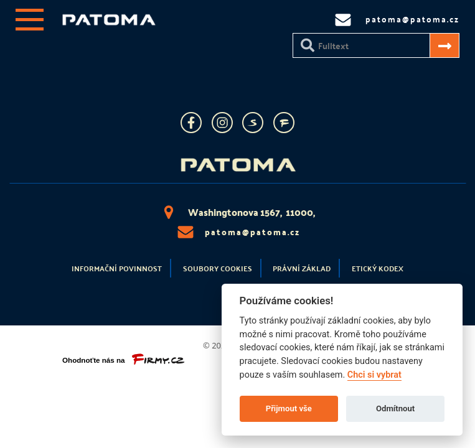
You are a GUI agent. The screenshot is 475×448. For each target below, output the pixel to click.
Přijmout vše (289, 408)
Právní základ (302, 268)
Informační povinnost (117, 268)
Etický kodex (377, 268)
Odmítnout (395, 408)
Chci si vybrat (374, 375)
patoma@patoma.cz (238, 232)
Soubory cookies (217, 268)
